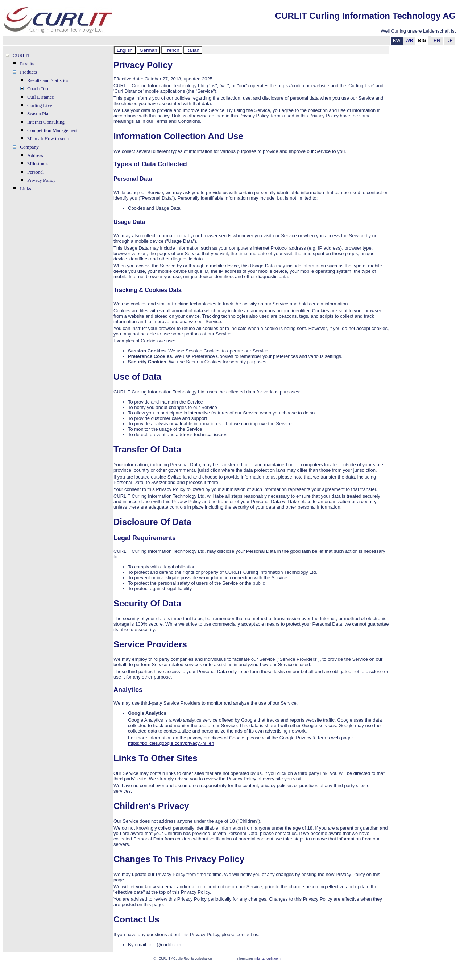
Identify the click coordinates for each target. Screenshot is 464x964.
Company (29, 147)
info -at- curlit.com (267, 958)
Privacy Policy (41, 180)
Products (28, 72)
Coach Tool (38, 88)
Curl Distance (40, 97)
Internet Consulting (46, 122)
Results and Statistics (47, 80)
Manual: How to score (48, 138)
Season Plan (39, 113)
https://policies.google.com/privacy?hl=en (171, 743)
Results (27, 63)
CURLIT (21, 55)
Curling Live (39, 105)
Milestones (38, 163)
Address (35, 155)
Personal (35, 172)
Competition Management (52, 130)
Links (25, 188)
